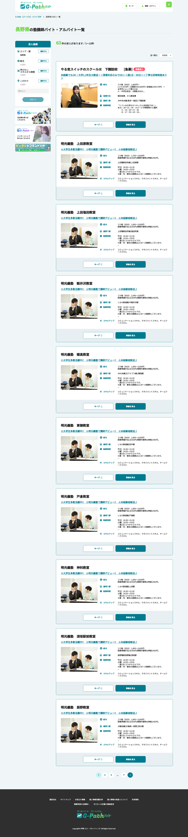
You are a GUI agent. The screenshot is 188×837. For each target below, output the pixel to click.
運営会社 (50, 796)
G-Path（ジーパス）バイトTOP (28, 17)
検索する (33, 99)
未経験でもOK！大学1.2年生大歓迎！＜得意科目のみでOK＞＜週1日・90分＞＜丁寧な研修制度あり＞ (114, 76)
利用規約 (137, 796)
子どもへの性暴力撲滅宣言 (104, 800)
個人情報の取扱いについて (119, 796)
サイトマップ (63, 796)
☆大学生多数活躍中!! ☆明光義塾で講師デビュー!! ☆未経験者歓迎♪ (99, 148)
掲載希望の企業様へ (81, 800)
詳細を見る (130, 124)
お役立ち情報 (79, 796)
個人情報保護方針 (96, 796)
